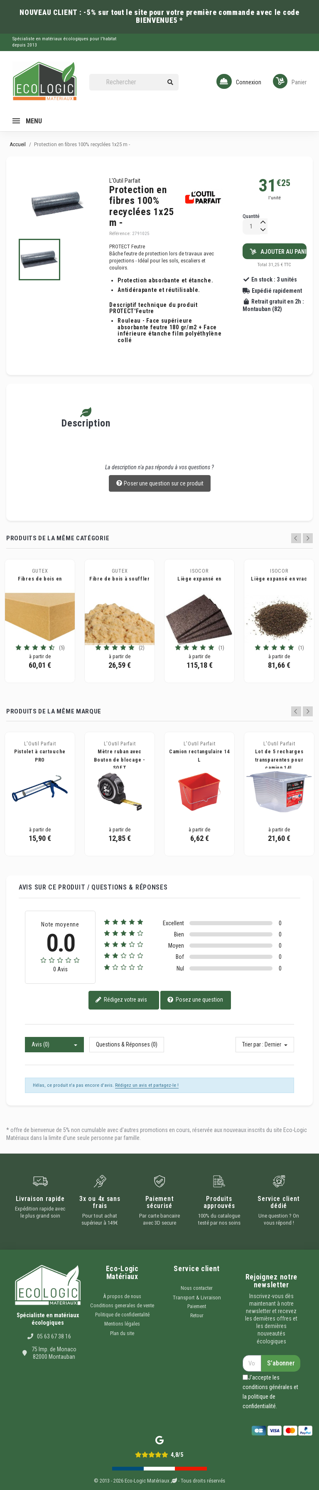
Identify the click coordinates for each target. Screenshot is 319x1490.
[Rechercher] (134, 82)
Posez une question (195, 1000)
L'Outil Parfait (124, 180)
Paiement (196, 1306)
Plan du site (122, 1333)
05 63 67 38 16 (54, 1336)
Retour (197, 1315)
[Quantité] (251, 226)
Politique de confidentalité (122, 1315)
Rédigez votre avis (121, 1000)
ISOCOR (199, 571)
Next (308, 538)
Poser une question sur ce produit (160, 484)
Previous (297, 538)
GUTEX (40, 571)
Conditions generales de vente (122, 1306)
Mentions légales (122, 1324)
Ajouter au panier (278, 251)
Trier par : (252, 1044)
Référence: (120, 233)
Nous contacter (197, 1288)
